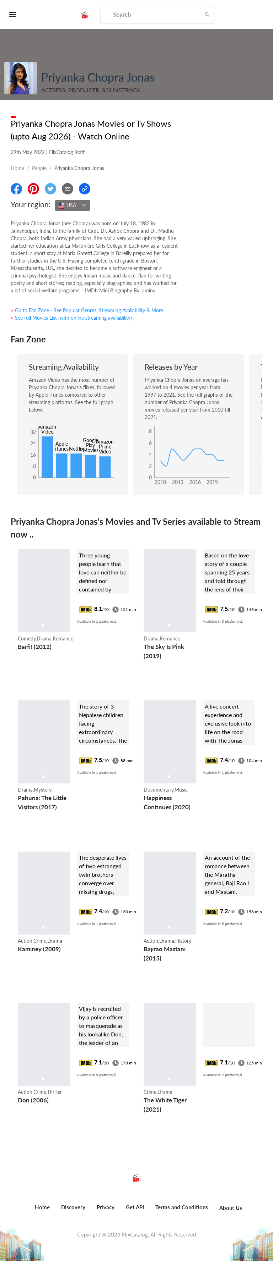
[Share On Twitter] (50, 188)
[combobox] (72, 205)
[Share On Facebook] (16, 188)
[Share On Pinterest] (33, 188)
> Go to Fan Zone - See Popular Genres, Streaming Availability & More (87, 310)
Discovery (73, 1207)
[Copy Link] (84, 188)
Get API (135, 1207)
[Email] (67, 188)
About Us (230, 1208)
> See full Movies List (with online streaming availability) (71, 318)
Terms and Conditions (181, 1207)
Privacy (105, 1207)
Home (17, 168)
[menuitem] (42, 1211)
